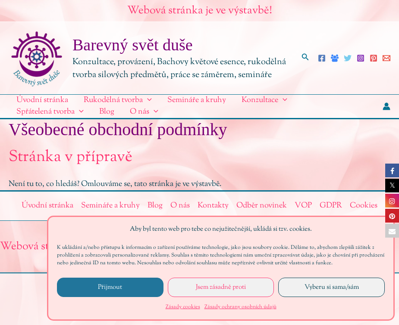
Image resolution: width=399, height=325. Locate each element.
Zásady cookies (183, 307)
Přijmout (110, 287)
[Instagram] (360, 58)
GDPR (331, 205)
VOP (303, 205)
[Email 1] (386, 58)
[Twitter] (348, 58)
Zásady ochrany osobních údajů (240, 307)
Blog (106, 112)
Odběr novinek (261, 205)
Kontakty (213, 205)
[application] (147, 100)
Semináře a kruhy (196, 100)
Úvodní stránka (42, 100)
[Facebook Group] (335, 58)
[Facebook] (322, 58)
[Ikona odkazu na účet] (386, 106)
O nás (144, 112)
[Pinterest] (373, 58)
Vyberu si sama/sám (332, 287)
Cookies (363, 205)
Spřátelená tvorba (50, 112)
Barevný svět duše (132, 45)
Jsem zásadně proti (221, 287)
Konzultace (264, 100)
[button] (305, 58)
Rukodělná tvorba (118, 100)
